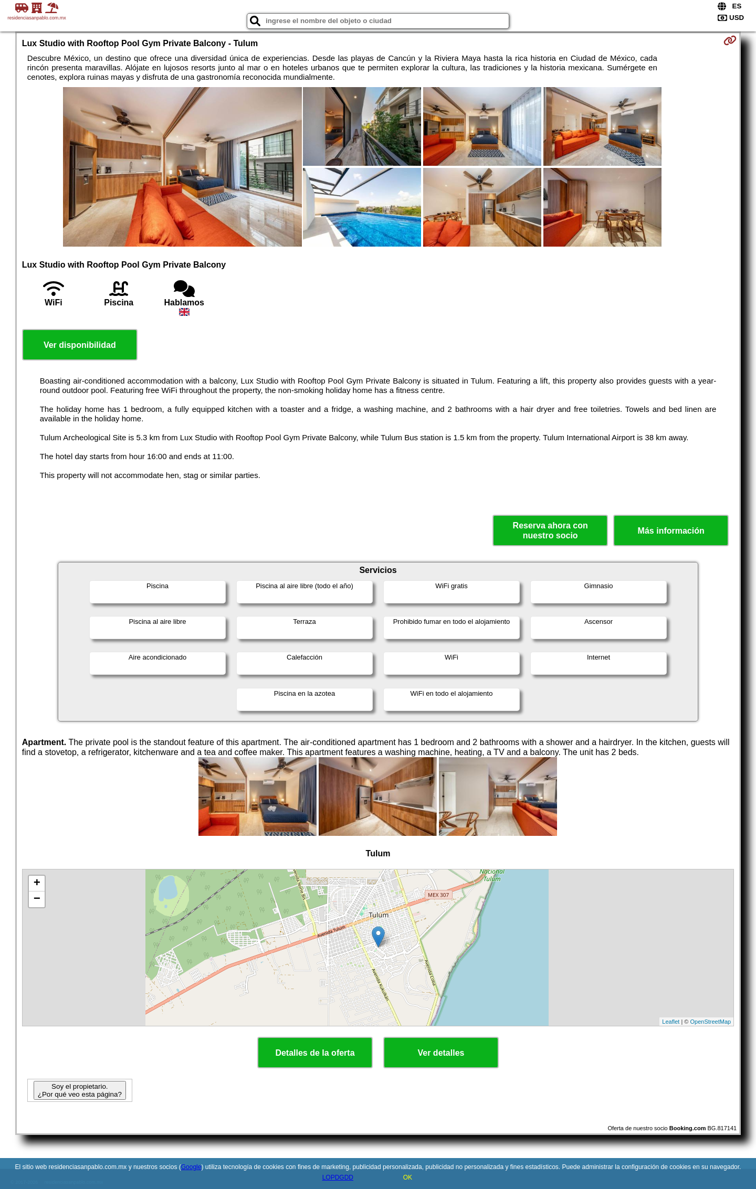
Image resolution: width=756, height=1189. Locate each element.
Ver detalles (441, 1052)
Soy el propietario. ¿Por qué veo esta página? (80, 1090)
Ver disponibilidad (80, 345)
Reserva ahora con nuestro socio (550, 530)
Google (191, 1167)
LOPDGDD (337, 1177)
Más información (671, 530)
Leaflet (670, 1021)
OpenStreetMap (710, 1021)
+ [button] (37, 883)
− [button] (37, 899)
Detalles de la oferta (314, 1052)
